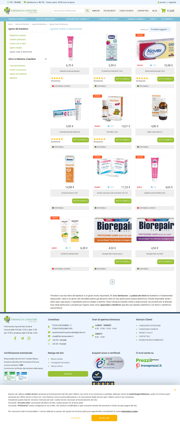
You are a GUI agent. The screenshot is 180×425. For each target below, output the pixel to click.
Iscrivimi (68, 373)
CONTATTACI (144, 336)
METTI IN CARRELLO (123, 79)
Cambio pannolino (18, 39)
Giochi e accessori (18, 70)
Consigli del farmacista (60, 363)
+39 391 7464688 (57, 340)
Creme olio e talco (18, 43)
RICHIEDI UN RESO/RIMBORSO (151, 340)
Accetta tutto (104, 418)
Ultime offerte (57, 366)
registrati (172, 2)
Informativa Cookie (130, 411)
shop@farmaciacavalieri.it (60, 336)
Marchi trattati (57, 359)
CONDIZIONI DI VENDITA (148, 329)
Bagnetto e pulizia (18, 35)
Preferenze (75, 418)
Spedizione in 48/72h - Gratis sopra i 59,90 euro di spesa (49, 2)
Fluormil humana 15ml (70, 193)
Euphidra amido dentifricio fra (154, 193)
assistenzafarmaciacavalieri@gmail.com (66, 332)
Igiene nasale (16, 47)
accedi (162, 2)
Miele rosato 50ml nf (154, 132)
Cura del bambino (17, 65)
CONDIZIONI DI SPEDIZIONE (150, 326)
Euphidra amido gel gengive (70, 71)
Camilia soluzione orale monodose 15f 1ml (112, 193)
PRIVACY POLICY (146, 333)
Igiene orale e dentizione (21, 52)
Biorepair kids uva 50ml (154, 254)
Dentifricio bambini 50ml (69, 254)
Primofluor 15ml (112, 132)
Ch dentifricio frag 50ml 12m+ (112, 71)
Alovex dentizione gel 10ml (154, 71)
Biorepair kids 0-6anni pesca (112, 254)
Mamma (13, 78)
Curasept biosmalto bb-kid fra (69, 132)
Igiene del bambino (18, 74)
